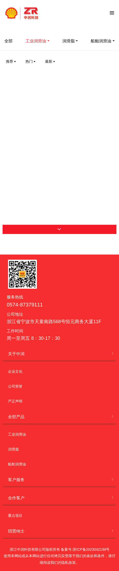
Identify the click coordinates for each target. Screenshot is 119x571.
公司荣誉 (15, 386)
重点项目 (15, 515)
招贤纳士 (16, 531)
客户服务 (16, 480)
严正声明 (15, 401)
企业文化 (15, 371)
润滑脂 (68, 41)
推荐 (11, 61)
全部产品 (16, 417)
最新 (50, 61)
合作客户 (16, 498)
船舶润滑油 (17, 464)
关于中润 (16, 354)
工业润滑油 (36, 41)
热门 (31, 61)
